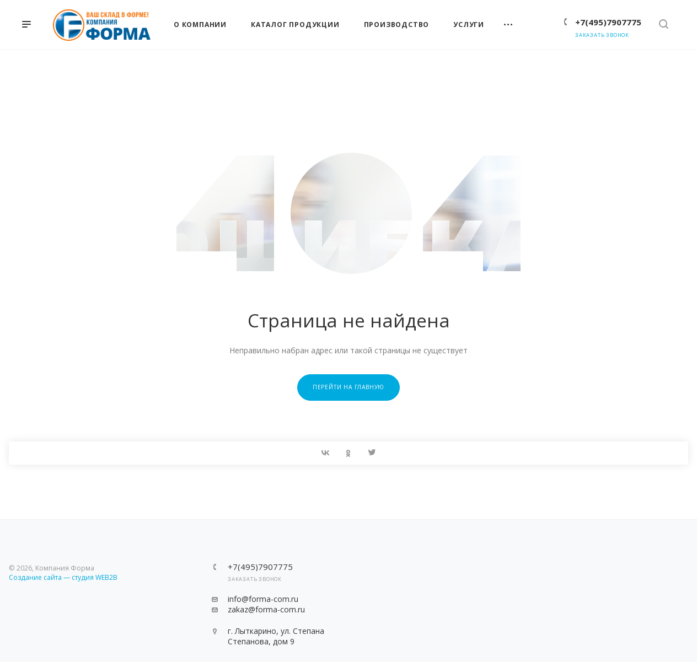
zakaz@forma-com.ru (266, 609)
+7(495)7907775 (608, 22)
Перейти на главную (348, 387)
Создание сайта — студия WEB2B (63, 577)
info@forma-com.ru (263, 599)
